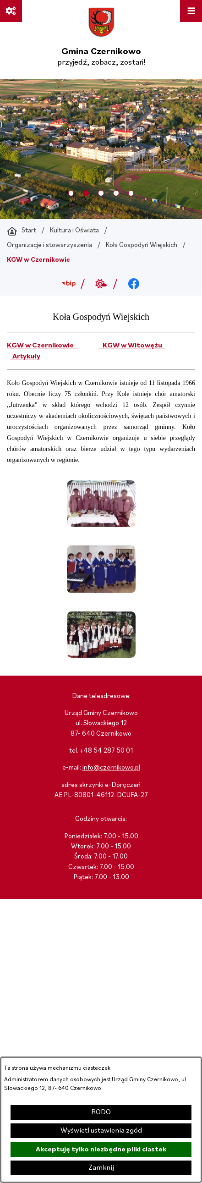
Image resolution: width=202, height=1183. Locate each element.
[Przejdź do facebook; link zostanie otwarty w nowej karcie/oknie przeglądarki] (133, 284)
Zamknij (101, 1168)
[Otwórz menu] (191, 11)
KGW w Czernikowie (42, 345)
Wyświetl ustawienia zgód (101, 1130)
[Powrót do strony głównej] (21, 231)
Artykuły (25, 356)
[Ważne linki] (11, 11)
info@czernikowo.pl (111, 768)
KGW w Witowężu (131, 345)
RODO (101, 1112)
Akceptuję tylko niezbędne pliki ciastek (101, 1149)
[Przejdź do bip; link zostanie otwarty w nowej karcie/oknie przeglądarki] (68, 284)
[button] (101, 525)
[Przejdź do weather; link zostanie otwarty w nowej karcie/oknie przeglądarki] (101, 284)
